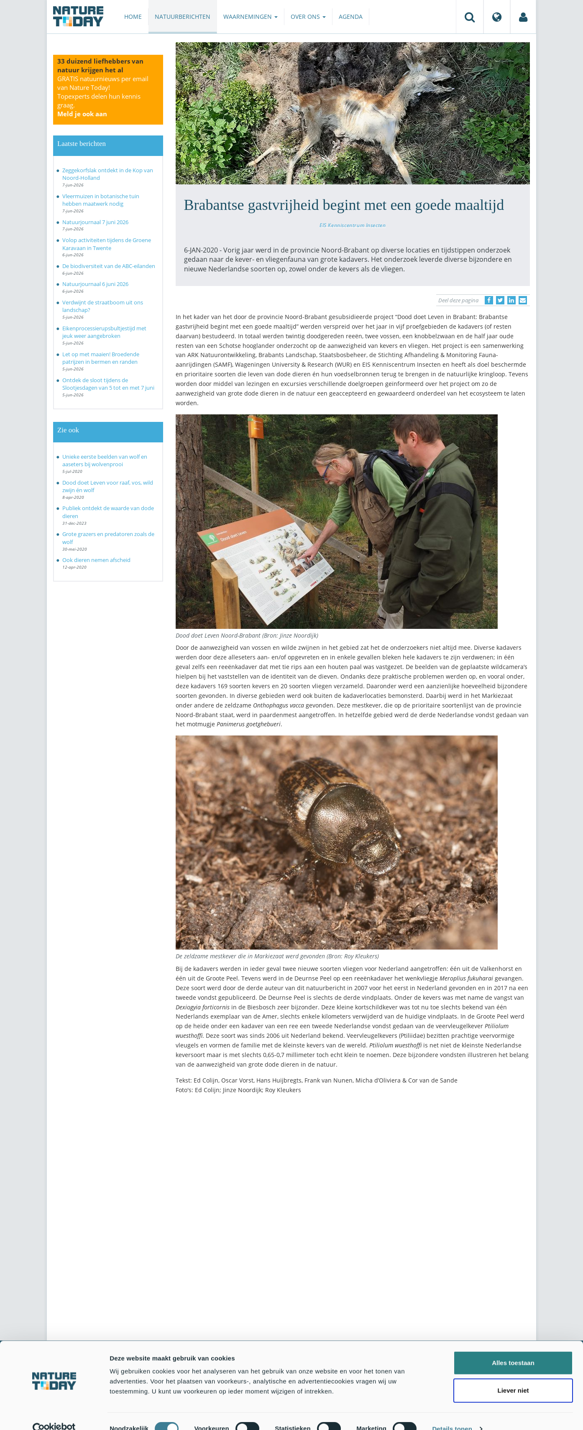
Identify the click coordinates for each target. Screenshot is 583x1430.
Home (133, 16)
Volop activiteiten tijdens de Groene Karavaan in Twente (106, 244)
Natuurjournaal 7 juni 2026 (95, 222)
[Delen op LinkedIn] (511, 300)
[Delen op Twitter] (500, 300)
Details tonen (452, 1413)
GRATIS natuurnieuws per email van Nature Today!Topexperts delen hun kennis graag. (102, 96)
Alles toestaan (513, 1347)
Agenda (351, 16)
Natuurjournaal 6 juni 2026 (95, 284)
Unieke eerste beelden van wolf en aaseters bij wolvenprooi (104, 460)
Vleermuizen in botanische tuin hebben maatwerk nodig (100, 200)
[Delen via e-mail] (523, 300)
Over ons (308, 16)
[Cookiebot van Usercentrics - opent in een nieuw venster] (54, 1413)
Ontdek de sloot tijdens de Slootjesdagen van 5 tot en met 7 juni (108, 384)
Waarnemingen (250, 16)
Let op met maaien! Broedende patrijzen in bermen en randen (100, 358)
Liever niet (513, 1375)
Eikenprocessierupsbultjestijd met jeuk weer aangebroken (104, 332)
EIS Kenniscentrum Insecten (353, 225)
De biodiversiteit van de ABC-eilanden (108, 266)
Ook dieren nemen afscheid (96, 560)
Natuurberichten (182, 16)
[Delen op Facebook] (489, 300)
